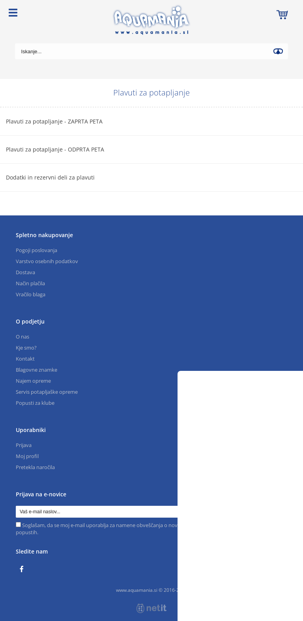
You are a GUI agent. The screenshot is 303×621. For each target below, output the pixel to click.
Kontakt (25, 358)
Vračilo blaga (30, 294)
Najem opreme (33, 380)
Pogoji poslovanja (36, 250)
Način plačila (30, 283)
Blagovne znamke (36, 369)
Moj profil (27, 456)
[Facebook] (24, 569)
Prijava (24, 445)
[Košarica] (282, 14)
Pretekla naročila (35, 467)
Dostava (25, 272)
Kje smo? (26, 347)
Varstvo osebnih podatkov (47, 261)
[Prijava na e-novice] (281, 512)
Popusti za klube (35, 402)
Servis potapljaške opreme (47, 391)
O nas (22, 336)
